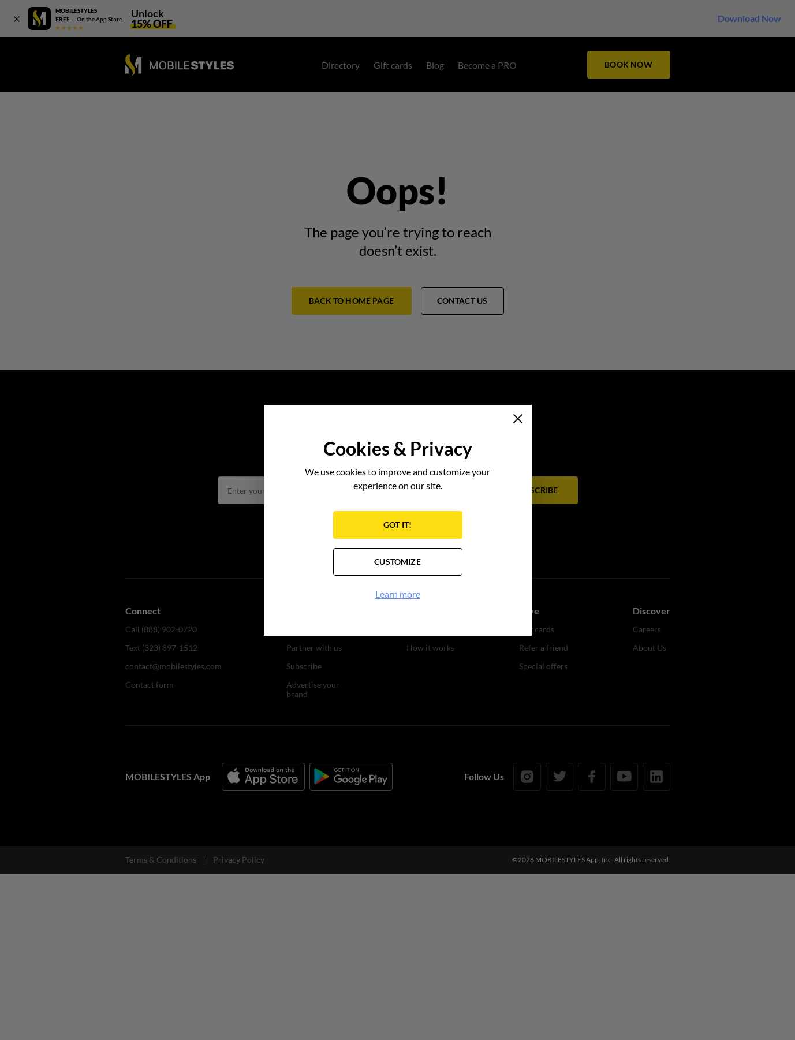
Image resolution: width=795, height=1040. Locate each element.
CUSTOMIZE (397, 561)
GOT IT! (397, 525)
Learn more (397, 593)
